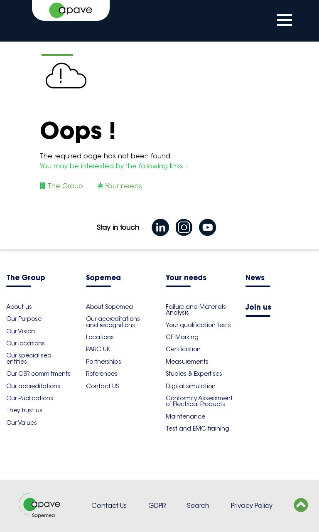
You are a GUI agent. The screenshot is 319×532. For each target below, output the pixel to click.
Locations (100, 337)
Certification (183, 349)
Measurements (187, 361)
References (102, 373)
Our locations (25, 343)
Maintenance (185, 416)
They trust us (24, 410)
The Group (65, 186)
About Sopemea (109, 306)
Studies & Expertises (194, 373)
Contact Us (109, 506)
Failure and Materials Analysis (196, 309)
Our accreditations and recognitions (113, 321)
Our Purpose (24, 319)
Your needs (123, 186)
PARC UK (98, 349)
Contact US (102, 386)
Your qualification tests (198, 325)
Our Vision (20, 331)
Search (198, 506)
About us (19, 306)
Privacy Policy (251, 506)
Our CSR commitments (38, 373)
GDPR (157, 506)
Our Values (21, 422)
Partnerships (103, 361)
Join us (258, 308)
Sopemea (103, 278)
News (255, 278)
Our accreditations (33, 386)
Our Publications (29, 398)
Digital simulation (191, 386)
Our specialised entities (29, 358)
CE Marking (182, 337)
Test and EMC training (197, 428)
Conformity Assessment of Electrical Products (199, 401)
